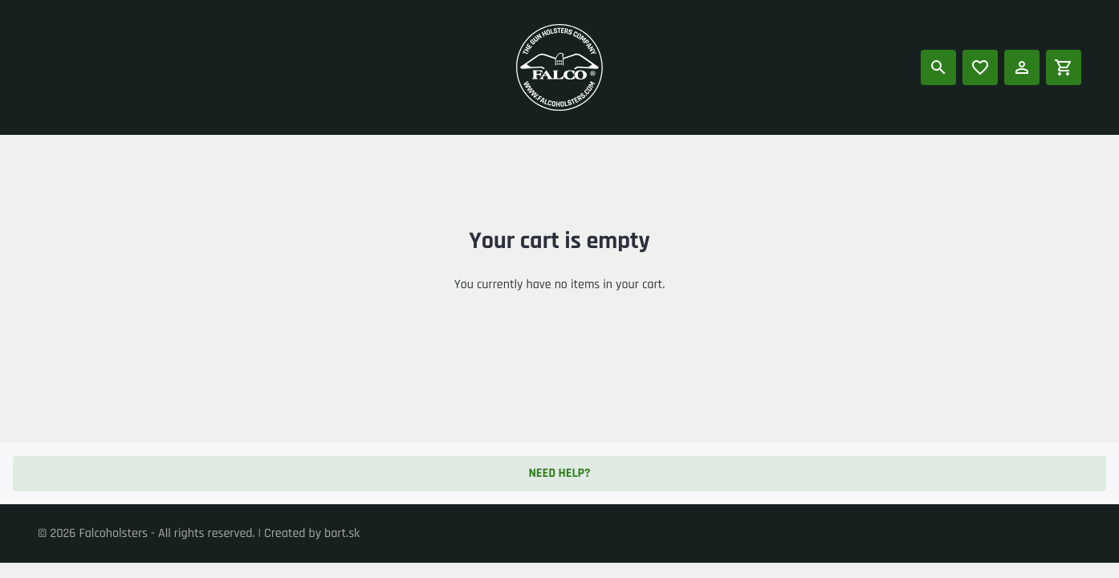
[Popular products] (980, 67)
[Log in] (1022, 67)
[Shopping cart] (1063, 67)
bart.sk (342, 533)
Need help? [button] (559, 473)
